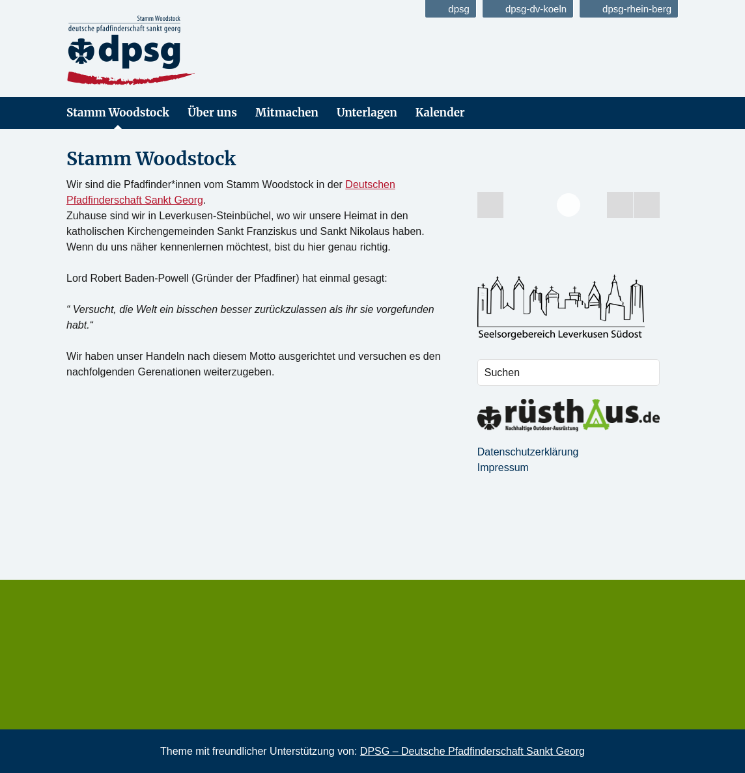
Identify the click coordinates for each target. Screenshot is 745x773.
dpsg (451, 8)
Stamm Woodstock (117, 112)
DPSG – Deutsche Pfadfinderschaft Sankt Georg (472, 751)
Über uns (212, 112)
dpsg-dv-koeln (528, 8)
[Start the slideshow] (620, 205)
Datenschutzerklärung (528, 451)
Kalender (440, 112)
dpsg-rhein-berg (628, 8)
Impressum (503, 467)
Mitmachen (286, 112)
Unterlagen (367, 112)
